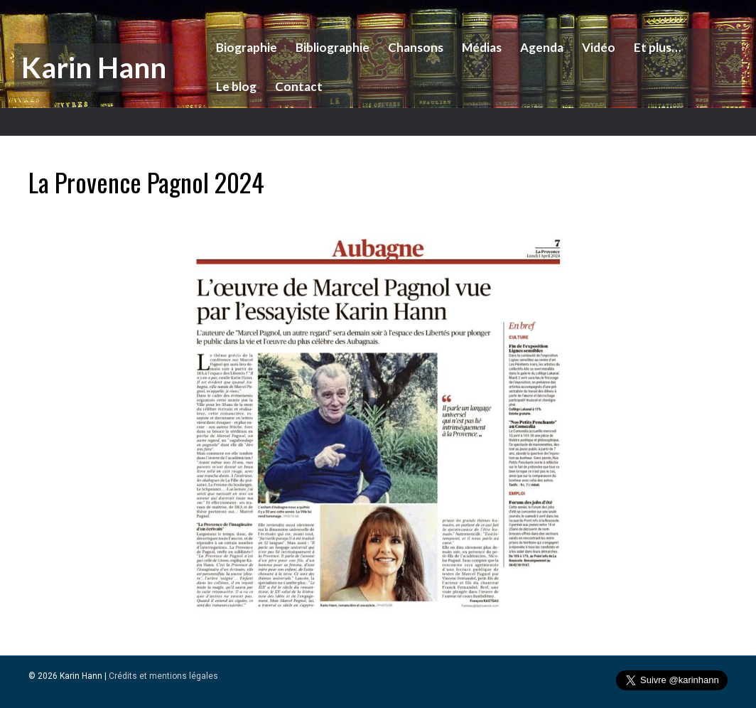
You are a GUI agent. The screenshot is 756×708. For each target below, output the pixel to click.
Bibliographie (331, 47)
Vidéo (597, 47)
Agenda (540, 47)
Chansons (414, 47)
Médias (480, 47)
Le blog (235, 86)
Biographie (245, 47)
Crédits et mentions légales (163, 676)
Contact (297, 86)
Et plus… (655, 47)
